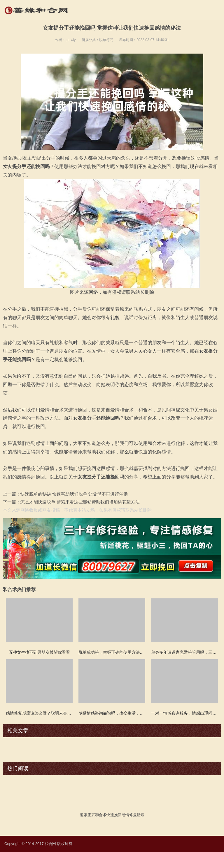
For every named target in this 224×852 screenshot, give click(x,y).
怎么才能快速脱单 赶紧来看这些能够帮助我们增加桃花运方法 (80, 501)
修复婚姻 (136, 815)
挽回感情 (121, 815)
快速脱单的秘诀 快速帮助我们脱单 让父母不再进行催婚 (74, 494)
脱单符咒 (106, 40)
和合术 (100, 815)
